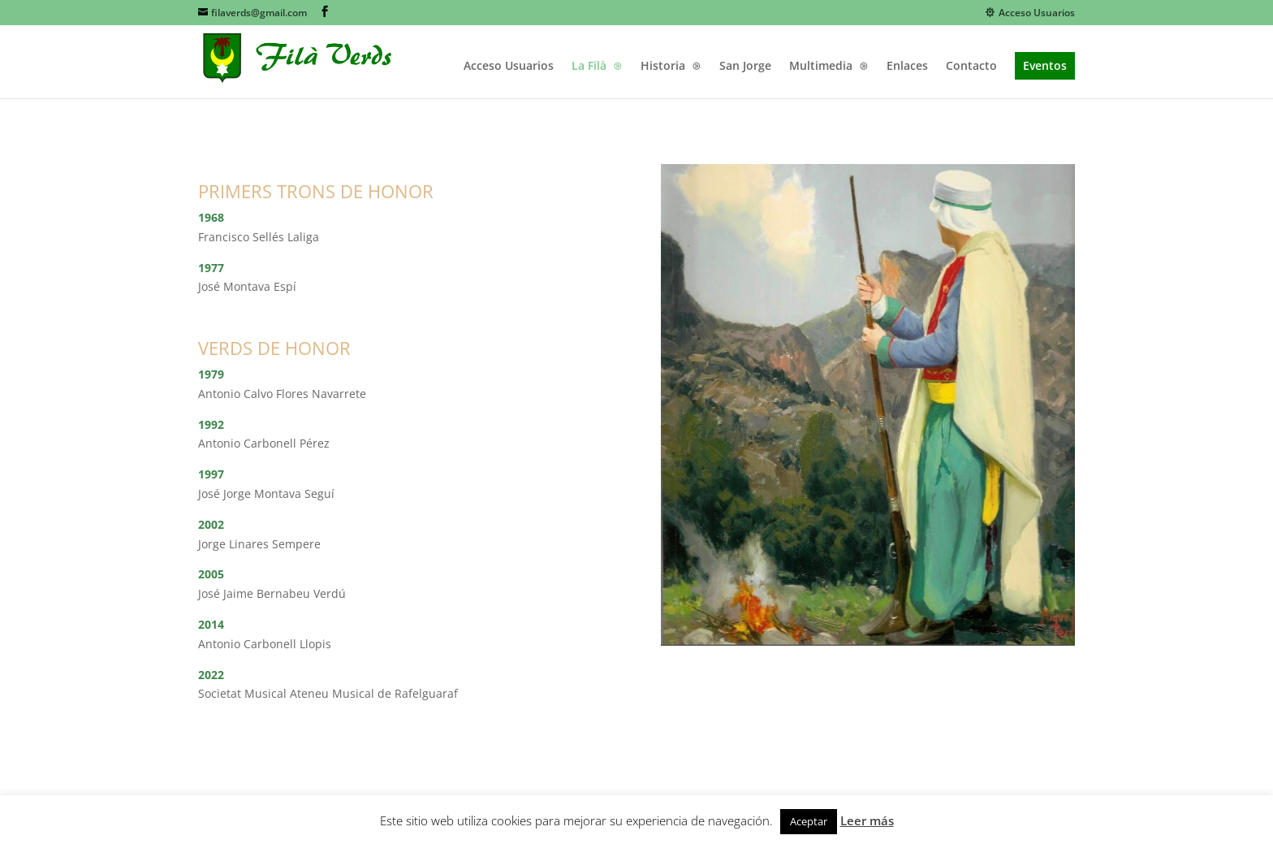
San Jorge (745, 66)
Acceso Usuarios (1030, 13)
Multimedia (820, 66)
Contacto (971, 66)
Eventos (1045, 65)
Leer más (867, 820)
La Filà (589, 66)
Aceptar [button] (808, 821)
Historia (663, 66)
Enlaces (907, 66)
